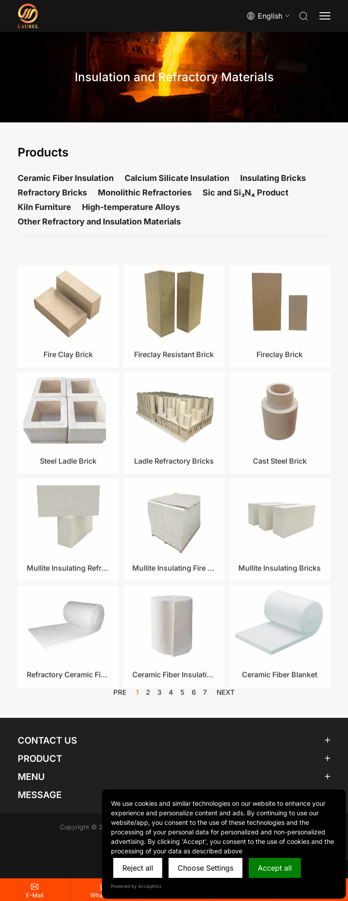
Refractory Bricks (52, 192)
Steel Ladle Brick (68, 501)
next (226, 696)
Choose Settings (205, 867)
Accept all (275, 867)
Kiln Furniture (44, 207)
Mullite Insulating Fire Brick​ (173, 608)
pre (119, 696)
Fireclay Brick (279, 394)
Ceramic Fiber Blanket (279, 715)
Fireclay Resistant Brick (174, 394)
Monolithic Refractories (145, 192)
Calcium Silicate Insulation (177, 178)
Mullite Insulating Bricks (279, 608)
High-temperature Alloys (131, 207)
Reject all (137, 867)
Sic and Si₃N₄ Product (246, 192)
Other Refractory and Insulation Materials (99, 221)
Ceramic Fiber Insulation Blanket (173, 715)
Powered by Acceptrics (136, 886)
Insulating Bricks (273, 178)
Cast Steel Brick (280, 501)
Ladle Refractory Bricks (174, 501)
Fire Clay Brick (68, 394)
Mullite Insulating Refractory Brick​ (68, 608)
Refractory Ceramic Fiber (68, 715)
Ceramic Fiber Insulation (66, 178)
